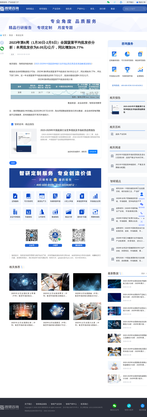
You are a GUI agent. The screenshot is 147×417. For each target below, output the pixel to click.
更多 (143, 273)
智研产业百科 (56, 404)
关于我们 (130, 2)
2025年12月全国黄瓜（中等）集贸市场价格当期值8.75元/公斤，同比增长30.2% (55, 325)
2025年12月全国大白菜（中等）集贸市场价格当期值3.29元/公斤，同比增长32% (87, 325)
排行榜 (103, 9)
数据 (114, 9)
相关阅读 (115, 147)
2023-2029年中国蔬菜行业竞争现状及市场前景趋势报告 (67, 130)
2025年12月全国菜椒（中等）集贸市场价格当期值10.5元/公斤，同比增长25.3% (87, 295)
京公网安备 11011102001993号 (91, 407)
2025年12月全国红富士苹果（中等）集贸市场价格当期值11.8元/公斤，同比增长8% (23, 295)
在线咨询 (92, 152)
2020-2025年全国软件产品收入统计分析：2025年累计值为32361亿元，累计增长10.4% (135, 297)
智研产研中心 (71, 404)
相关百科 (115, 127)
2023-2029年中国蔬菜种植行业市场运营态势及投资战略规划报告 (63, 64)
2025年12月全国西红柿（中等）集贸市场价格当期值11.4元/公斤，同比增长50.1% (23, 325)
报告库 (70, 9)
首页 (4, 35)
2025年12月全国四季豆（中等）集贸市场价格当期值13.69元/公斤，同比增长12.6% (55, 295)
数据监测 (19, 35)
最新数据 (113, 273)
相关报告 (115, 97)
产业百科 (57, 9)
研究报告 (44, 9)
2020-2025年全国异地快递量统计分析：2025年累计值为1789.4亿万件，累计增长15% (135, 378)
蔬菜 (12, 54)
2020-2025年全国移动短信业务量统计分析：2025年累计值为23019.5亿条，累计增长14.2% (135, 324)
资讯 (93, 9)
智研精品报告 (41, 404)
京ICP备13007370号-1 (71, 407)
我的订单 (141, 2)
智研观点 (31, 9)
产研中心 (82, 9)
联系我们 (84, 404)
